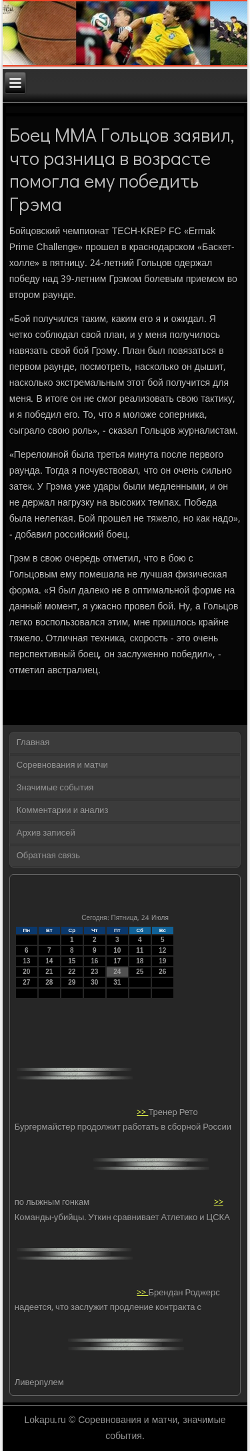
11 (139, 950)
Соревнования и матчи (62, 765)
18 (139, 961)
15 (71, 961)
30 (94, 982)
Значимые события (55, 788)
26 (162, 971)
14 (49, 961)
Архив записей (46, 833)
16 (94, 961)
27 (26, 982)
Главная (33, 742)
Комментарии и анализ (63, 810)
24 (117, 971)
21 (49, 971)
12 (162, 950)
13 (26, 961)
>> (142, 1112)
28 (49, 982)
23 (94, 971)
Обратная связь (48, 856)
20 (26, 971)
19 (162, 961)
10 (117, 950)
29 (71, 982)
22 (71, 971)
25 (139, 971)
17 (117, 961)
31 (117, 982)
